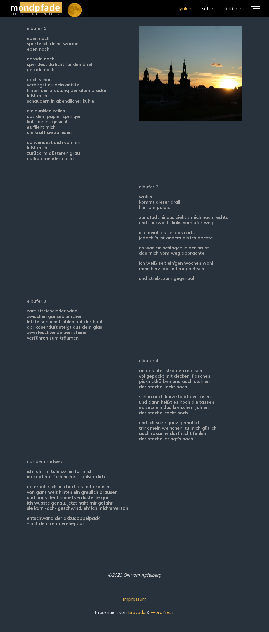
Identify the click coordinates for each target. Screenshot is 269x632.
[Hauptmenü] (255, 8)
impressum (134, 599)
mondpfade (35, 7)
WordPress (162, 612)
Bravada (136, 612)
